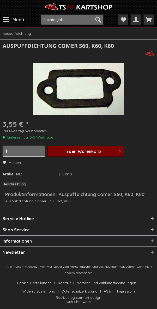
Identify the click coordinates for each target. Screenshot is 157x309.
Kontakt (64, 283)
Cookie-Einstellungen (34, 283)
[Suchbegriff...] (72, 19)
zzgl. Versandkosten (32, 131)
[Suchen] (98, 19)
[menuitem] (13, 19)
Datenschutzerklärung (80, 291)
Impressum (126, 291)
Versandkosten (81, 266)
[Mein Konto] (136, 19)
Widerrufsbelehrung (38, 291)
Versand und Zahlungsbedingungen (106, 283)
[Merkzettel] (123, 19)
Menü (13, 18)
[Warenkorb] (148, 19)
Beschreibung (14, 184)
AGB (107, 291)
